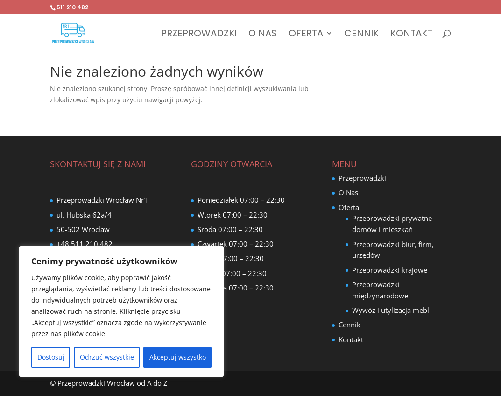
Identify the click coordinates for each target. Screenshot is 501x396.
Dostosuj (50, 357)
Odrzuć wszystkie (107, 357)
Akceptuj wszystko (177, 357)
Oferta (306, 35)
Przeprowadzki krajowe (389, 270)
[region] (121, 311)
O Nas (262, 35)
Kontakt (411, 35)
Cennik (361, 35)
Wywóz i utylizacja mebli (391, 310)
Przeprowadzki (199, 35)
